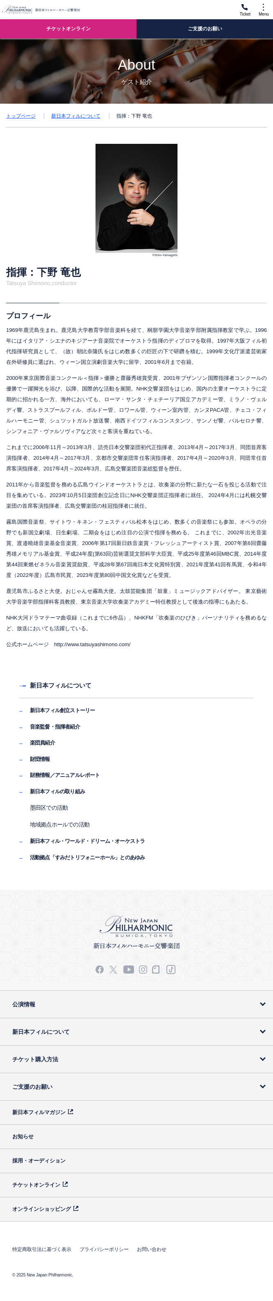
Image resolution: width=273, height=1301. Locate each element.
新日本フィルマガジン (39, 1112)
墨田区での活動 (49, 807)
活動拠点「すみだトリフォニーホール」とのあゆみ (87, 857)
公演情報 (23, 1004)
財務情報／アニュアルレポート (65, 775)
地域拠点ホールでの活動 (59, 824)
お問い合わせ (151, 1249)
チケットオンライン (36, 1185)
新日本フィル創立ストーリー (62, 710)
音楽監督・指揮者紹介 (55, 727)
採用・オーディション (39, 1161)
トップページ (21, 116)
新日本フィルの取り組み (57, 791)
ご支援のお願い (32, 1086)
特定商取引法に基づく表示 (41, 1249)
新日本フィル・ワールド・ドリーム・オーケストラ (87, 841)
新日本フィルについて (75, 116)
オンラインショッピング (41, 1209)
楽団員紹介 (42, 743)
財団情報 (40, 759)
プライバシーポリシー (104, 1249)
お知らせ (23, 1136)
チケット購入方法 (35, 1059)
